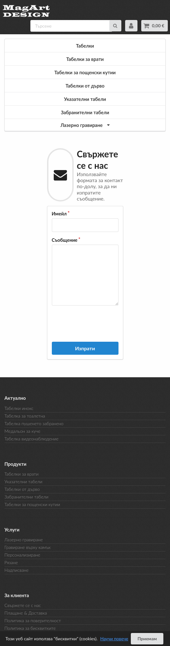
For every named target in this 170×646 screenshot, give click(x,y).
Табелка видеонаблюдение (31, 438)
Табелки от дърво (85, 86)
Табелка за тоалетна (24, 416)
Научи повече (114, 638)
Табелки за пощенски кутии (85, 72)
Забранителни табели (85, 112)
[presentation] (100, 323)
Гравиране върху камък (27, 547)
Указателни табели (85, 99)
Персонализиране (22, 554)
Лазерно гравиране (23, 539)
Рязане (11, 562)
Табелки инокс (18, 408)
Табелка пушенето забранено (34, 423)
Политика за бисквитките (30, 628)
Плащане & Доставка (25, 613)
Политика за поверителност (32, 620)
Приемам (147, 638)
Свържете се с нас (22, 605)
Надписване (16, 570)
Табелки (85, 46)
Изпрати (85, 348)
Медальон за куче (22, 431)
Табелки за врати (85, 59)
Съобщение (65, 240)
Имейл (59, 213)
